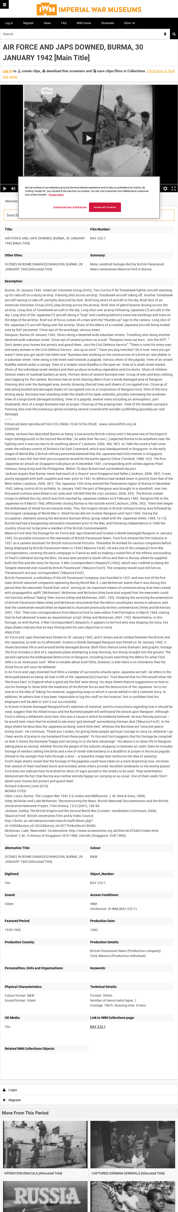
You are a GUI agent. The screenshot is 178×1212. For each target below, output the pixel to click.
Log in (9, 23)
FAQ (64, 23)
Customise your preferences (70, 206)
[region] (89, 197)
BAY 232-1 (98, 1026)
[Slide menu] (4, 4)
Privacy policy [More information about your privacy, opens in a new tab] (56, 194)
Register (28, 23)
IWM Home (84, 23)
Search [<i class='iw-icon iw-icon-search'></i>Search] (174, 34)
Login (10, 1090)
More (127, 23)
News (47, 23)
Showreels (107, 23)
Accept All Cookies (105, 207)
